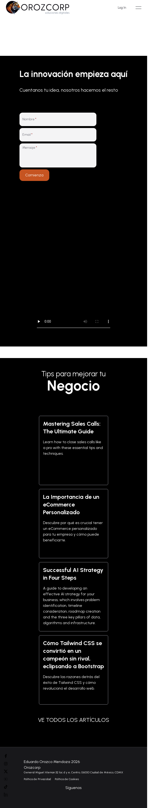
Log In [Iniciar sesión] (122, 8)
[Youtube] (6, 779)
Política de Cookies (67, 779)
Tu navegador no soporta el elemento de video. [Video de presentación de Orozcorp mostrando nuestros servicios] (73, 261)
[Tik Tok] (6, 787)
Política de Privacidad (37, 779)
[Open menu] (138, 7)
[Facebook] (6, 756)
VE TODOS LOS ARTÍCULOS (73, 719)
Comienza (34, 175)
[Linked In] (6, 794)
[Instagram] (6, 764)
